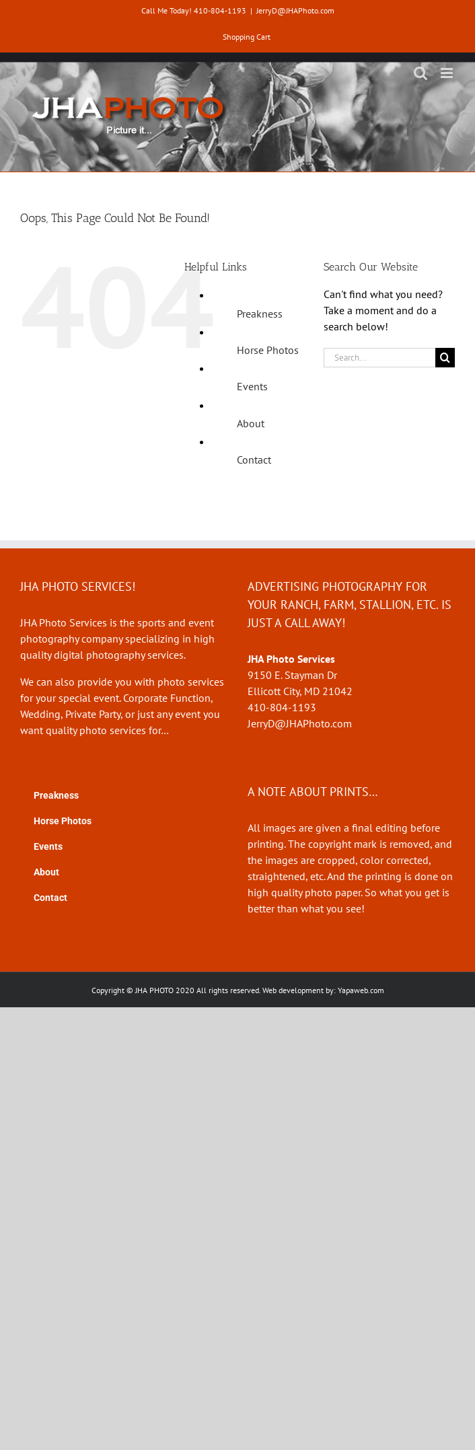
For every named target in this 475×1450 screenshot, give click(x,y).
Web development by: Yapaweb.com (323, 990)
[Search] (445, 357)
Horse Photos (268, 350)
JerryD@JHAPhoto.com (295, 10)
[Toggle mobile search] (420, 73)
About (250, 423)
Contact (254, 459)
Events (252, 386)
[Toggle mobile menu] (448, 73)
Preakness (260, 313)
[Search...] (379, 357)
